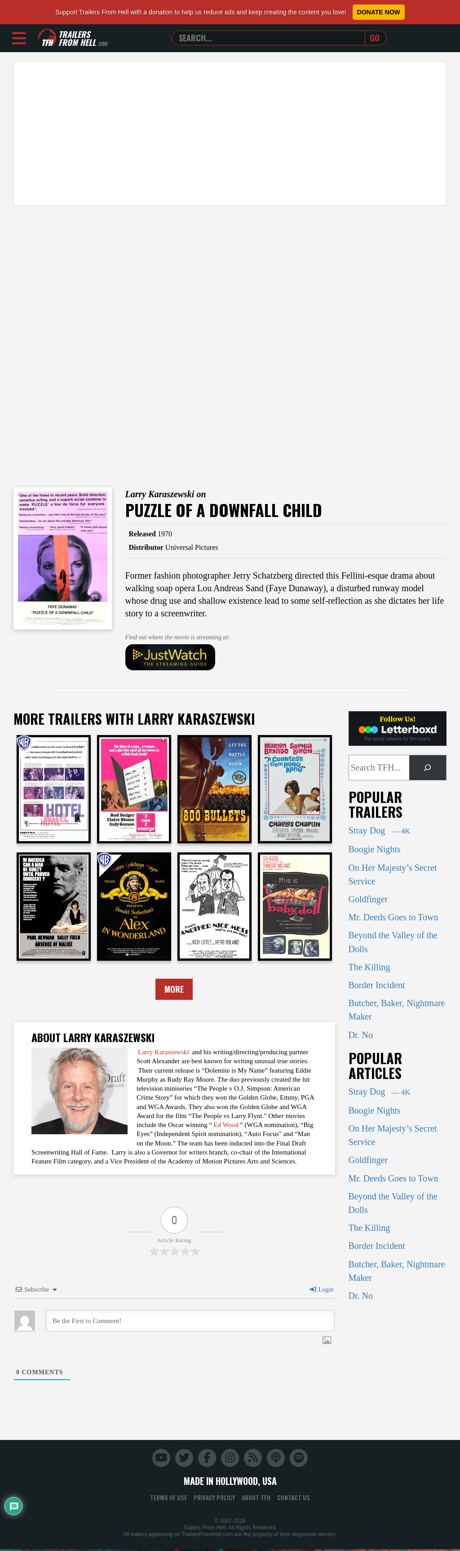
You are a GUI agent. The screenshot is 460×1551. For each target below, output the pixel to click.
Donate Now (378, 12)
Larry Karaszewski (163, 1053)
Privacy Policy (214, 1499)
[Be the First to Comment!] (190, 1322)
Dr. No (361, 1035)
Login (321, 1291)
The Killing (369, 967)
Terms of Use (168, 1499)
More (174, 990)
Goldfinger (368, 899)
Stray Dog (380, 830)
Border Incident (377, 985)
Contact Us (293, 1499)
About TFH (256, 1499)
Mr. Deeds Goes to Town (393, 917)
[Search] (427, 767)
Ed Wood (226, 1126)
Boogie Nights (375, 849)
